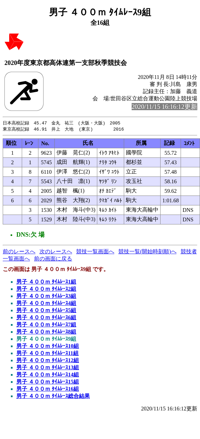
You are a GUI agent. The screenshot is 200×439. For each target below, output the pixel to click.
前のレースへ (19, 252)
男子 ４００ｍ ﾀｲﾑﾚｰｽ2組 (46, 289)
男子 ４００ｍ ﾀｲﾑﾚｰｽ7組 (46, 325)
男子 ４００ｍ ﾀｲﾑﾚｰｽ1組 (46, 282)
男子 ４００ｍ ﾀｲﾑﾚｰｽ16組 (47, 389)
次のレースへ (55, 252)
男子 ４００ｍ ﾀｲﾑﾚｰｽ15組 (47, 382)
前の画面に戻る (53, 259)
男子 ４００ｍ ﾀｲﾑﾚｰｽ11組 (47, 354)
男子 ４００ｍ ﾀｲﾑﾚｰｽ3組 (46, 297)
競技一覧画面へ (95, 252)
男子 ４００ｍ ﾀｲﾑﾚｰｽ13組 (47, 368)
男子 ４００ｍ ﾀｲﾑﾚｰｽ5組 (46, 311)
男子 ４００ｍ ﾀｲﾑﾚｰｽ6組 (46, 318)
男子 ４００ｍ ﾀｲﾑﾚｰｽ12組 (47, 361)
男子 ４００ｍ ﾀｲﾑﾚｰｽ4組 (46, 304)
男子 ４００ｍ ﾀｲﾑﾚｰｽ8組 (46, 332)
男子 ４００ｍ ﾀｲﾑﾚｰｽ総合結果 (53, 397)
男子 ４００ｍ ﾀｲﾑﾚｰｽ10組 (47, 347)
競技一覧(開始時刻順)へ (147, 252)
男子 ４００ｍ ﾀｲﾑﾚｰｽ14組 (47, 375)
